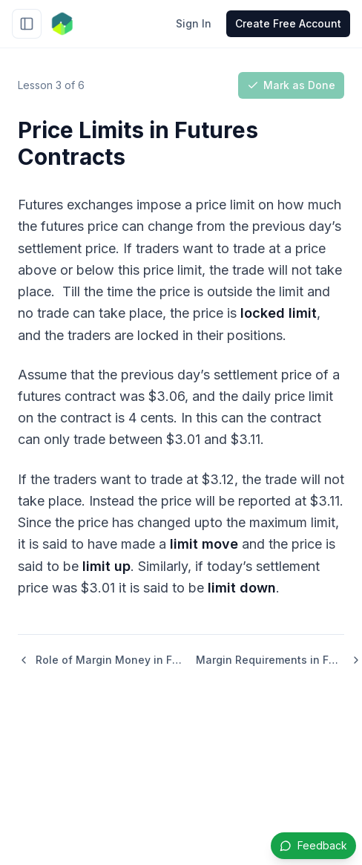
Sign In (193, 23)
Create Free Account (288, 23)
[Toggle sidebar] (27, 24)
